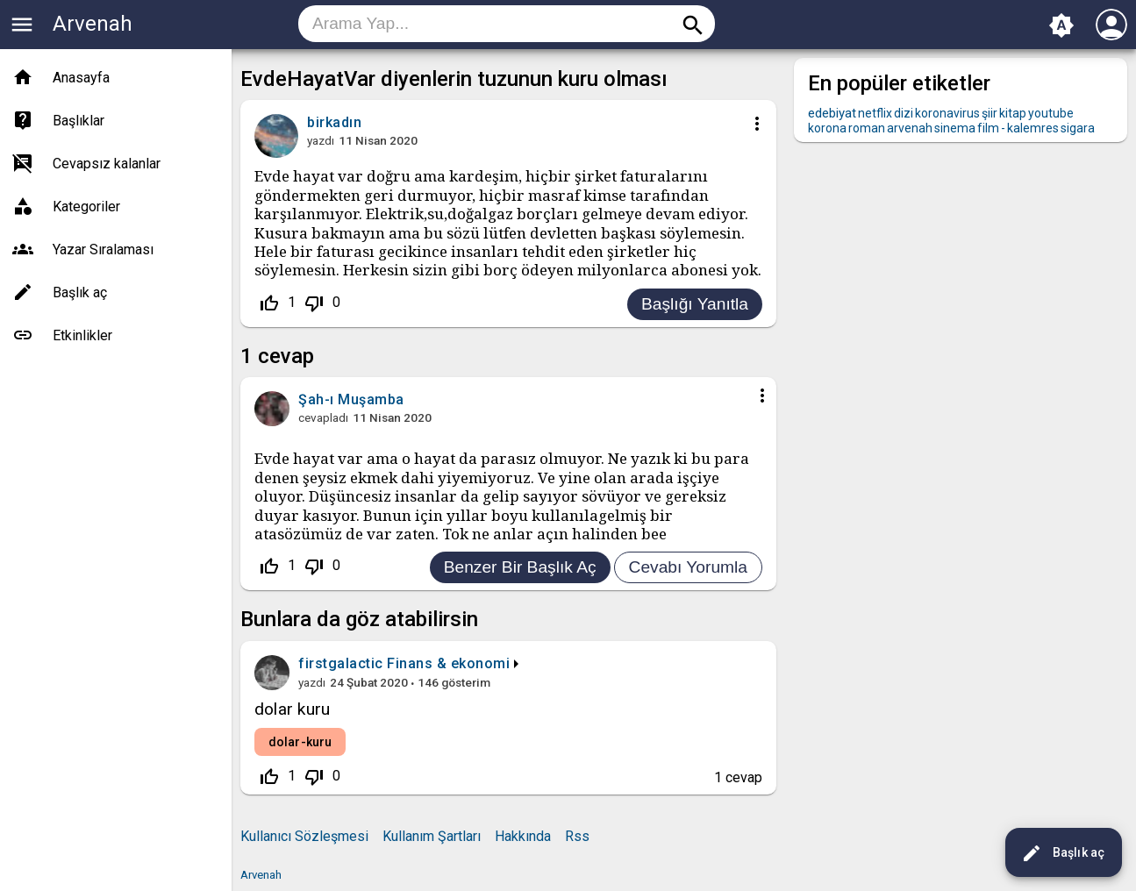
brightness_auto (1061, 25)
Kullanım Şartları (431, 836)
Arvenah (92, 23)
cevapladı (323, 417)
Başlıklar (78, 120)
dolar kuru (292, 709)
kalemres (1033, 128)
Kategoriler (86, 206)
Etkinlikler (82, 335)
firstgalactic (340, 663)
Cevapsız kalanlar (107, 163)
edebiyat (832, 113)
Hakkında (523, 836)
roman (866, 128)
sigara (1078, 128)
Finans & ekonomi (448, 663)
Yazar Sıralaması (103, 249)
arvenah (909, 128)
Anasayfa (81, 77)
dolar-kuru (300, 742)
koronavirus (947, 113)
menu (22, 24)
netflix (875, 113)
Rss (577, 836)
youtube (1051, 113)
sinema (954, 128)
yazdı (320, 140)
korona (827, 128)
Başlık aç (1062, 853)
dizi (903, 113)
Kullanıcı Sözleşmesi (304, 836)
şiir (989, 113)
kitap (1012, 113)
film (988, 128)
